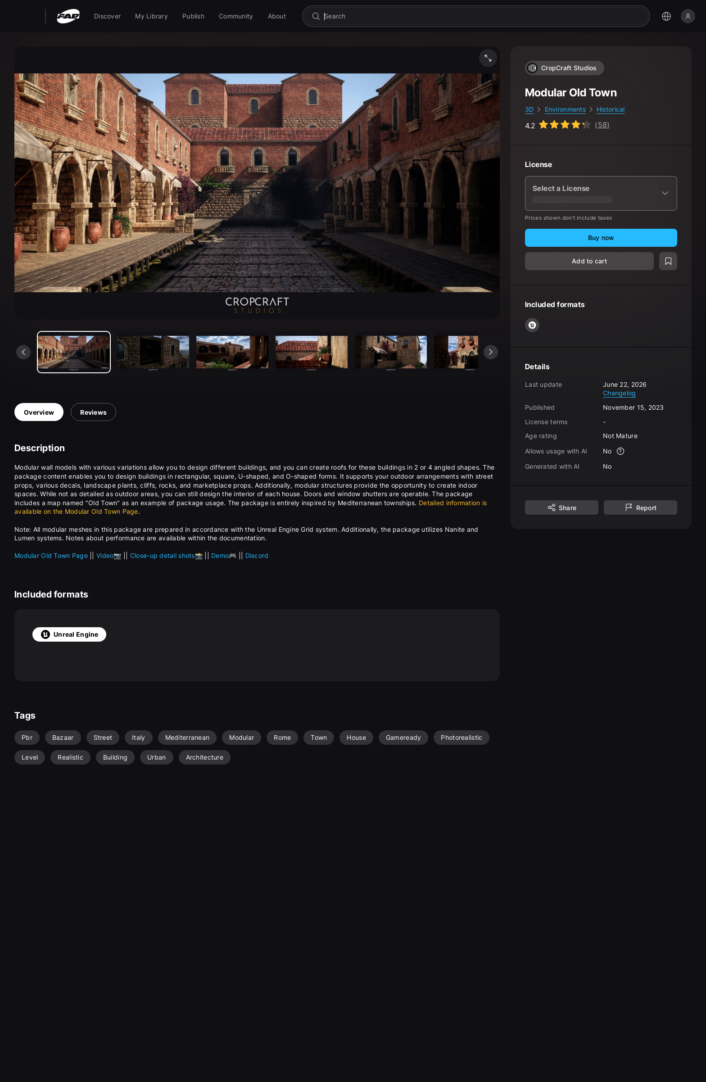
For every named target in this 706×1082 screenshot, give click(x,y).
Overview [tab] (39, 412)
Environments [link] (565, 109)
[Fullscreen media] (488, 58)
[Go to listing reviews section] (567, 124)
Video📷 (109, 555)
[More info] (620, 451)
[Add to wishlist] (668, 261)
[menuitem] (107, 16)
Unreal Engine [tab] (69, 634)
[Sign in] (688, 16)
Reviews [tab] (93, 412)
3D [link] (529, 109)
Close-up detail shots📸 (167, 555)
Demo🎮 (225, 555)
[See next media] (491, 352)
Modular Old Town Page (52, 555)
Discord (257, 555)
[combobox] (482, 16)
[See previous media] (23, 352)
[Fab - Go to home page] (68, 16)
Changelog (619, 393)
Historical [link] (611, 109)
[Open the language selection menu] (666, 16)
